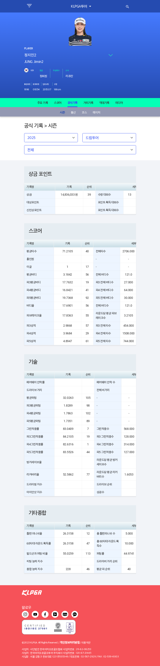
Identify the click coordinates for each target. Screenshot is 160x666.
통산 (73, 112)
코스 (84, 112)
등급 (41, 70)
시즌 (62, 112)
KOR (32, 70)
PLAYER (28, 48)
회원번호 (36, 84)
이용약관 (86, 642)
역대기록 (104, 103)
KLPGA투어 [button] (79, 6)
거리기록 (88, 103)
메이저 (96, 112)
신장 (55, 84)
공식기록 (72, 103)
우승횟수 (56, 70)
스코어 (57, 103)
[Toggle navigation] (29, 6)
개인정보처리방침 (70, 642)
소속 (67, 70)
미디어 (119, 103)
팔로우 (26, 607)
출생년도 (27, 84)
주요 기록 (42, 103)
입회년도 (46, 84)
